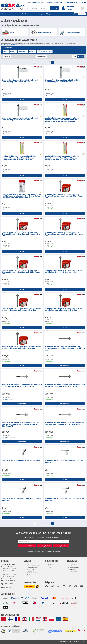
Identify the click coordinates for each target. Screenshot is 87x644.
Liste (74, 57)
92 (49, 62)
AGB (70, 566)
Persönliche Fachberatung (54, 2)
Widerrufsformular (74, 567)
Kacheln (80, 57)
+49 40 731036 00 (8, 564)
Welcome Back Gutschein (34, 566)
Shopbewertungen (32, 572)
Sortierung (7, 57)
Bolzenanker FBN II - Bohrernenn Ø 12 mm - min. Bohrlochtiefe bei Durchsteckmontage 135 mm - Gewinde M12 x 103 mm (62, 81)
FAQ (28, 564)
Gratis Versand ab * (35, 2)
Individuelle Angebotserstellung (41, 14)
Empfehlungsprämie (32, 567)
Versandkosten (31, 571)
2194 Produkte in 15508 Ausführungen (12, 45)
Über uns (50, 564)
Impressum (72, 564)
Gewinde (32, 51)
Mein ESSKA (30, 569)
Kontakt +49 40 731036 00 (76, 2)
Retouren (29, 574)
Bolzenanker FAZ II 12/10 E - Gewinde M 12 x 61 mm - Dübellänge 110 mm (21, 461)
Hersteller (13, 51)
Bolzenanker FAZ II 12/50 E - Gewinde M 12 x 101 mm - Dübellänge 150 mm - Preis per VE (22, 500)
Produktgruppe (23, 51)
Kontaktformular (6, 587)
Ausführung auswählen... (65, 366)
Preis (5, 51)
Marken (18, 14)
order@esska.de (6, 584)
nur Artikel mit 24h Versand (46, 51)
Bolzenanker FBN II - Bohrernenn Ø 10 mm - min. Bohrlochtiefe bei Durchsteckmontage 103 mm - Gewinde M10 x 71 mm (20, 119)
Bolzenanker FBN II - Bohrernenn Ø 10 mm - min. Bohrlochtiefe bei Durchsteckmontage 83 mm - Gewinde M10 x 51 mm (20, 81)
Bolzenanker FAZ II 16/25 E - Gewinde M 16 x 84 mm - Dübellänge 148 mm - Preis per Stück (64, 500)
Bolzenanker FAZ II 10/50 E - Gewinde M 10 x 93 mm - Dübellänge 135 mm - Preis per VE (64, 462)
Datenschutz (72, 569)
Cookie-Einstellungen (75, 571)
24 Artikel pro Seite (41, 57)
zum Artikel (22, 99)
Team (49, 566)
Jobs (49, 567)
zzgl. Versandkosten (9, 95)
